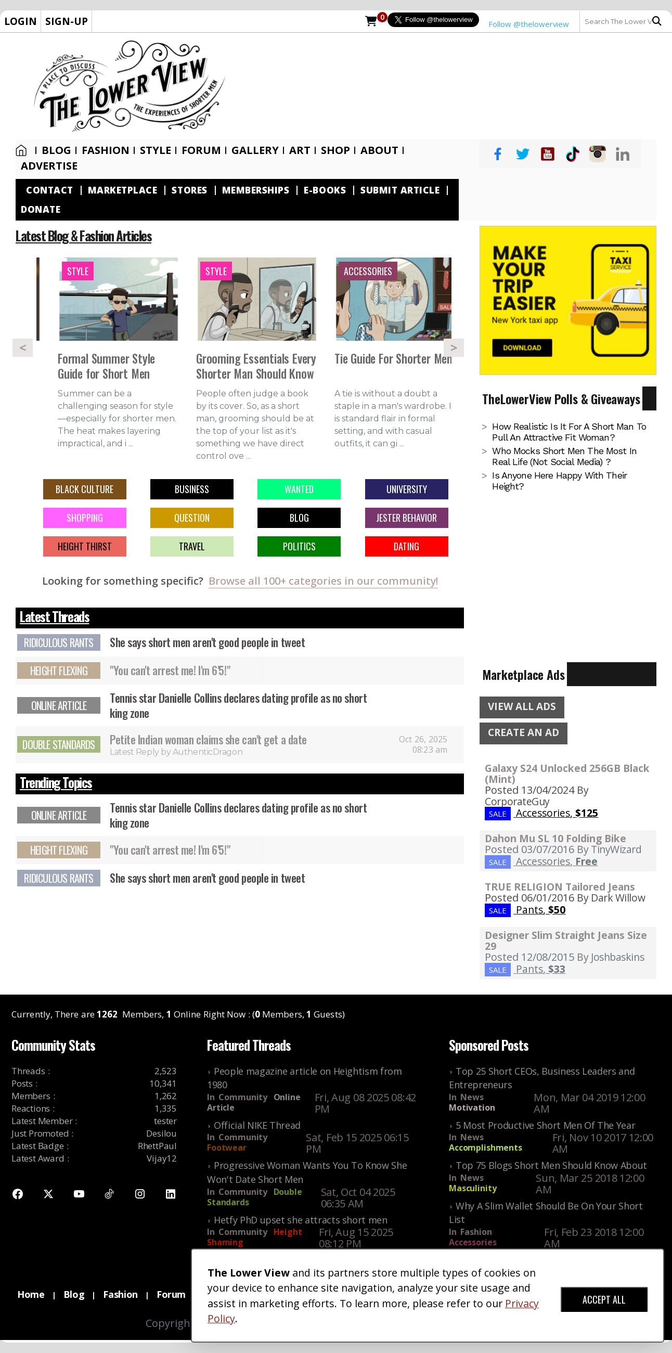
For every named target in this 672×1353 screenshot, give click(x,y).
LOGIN (20, 21)
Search (657, 21)
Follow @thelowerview (528, 24)
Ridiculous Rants (58, 642)
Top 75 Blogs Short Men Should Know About (551, 1165)
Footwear (227, 1147)
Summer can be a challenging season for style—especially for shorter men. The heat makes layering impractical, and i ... (117, 418)
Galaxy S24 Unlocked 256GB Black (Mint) (567, 773)
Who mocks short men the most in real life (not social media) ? (564, 456)
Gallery (255, 150)
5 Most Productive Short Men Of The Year (545, 1125)
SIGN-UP (66, 21)
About (379, 150)
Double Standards (58, 744)
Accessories (472, 1242)
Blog (56, 150)
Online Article (59, 705)
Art (300, 150)
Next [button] (454, 348)
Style (155, 150)
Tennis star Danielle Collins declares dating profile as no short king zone (238, 705)
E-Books (325, 190)
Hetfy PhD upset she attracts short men (300, 1220)
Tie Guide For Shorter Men (393, 359)
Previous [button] (22, 348)
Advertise (49, 166)
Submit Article (400, 190)
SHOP (335, 150)
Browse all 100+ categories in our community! (323, 581)
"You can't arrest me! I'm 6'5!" (170, 670)
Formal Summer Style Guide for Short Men (106, 366)
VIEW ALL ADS (522, 706)
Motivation (472, 1107)
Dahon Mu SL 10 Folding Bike (555, 838)
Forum (201, 150)
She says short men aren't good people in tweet (207, 642)
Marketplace (123, 190)
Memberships (256, 190)
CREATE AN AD (523, 732)
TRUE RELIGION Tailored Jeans (560, 887)
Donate (40, 209)
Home (21, 150)
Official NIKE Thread (257, 1125)
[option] (118, 358)
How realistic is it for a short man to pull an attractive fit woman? (569, 432)
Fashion (106, 150)
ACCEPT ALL (604, 1299)
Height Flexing (58, 670)
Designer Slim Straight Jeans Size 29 (566, 940)
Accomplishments (485, 1147)
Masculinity (472, 1188)
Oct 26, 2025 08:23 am (423, 744)
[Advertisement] (454, 86)
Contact (49, 190)
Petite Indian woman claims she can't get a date (208, 739)
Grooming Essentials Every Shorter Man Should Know (256, 366)
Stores (189, 190)
